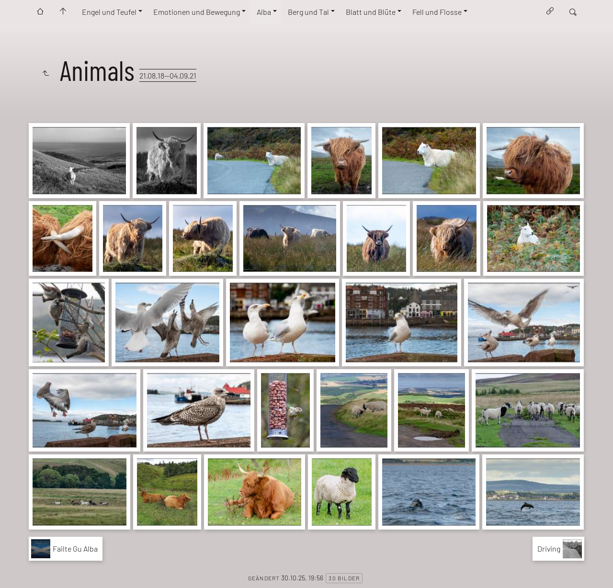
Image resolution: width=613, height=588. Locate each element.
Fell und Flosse (437, 11)
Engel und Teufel (109, 11)
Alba (264, 11)
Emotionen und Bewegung (196, 11)
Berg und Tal (308, 11)
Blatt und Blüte (371, 11)
